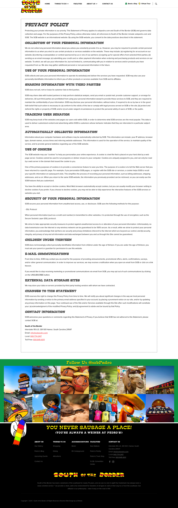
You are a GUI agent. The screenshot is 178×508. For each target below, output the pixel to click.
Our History (39, 446)
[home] (31, 6)
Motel (74, 446)
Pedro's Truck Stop (97, 456)
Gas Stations (94, 446)
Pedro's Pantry (95, 451)
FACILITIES (78, 4)
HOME (47, 4)
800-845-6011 (39, 340)
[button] (61, 3)
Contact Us (39, 461)
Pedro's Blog (39, 451)
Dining (55, 451)
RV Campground (78, 451)
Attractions (57, 456)
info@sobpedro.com (39, 333)
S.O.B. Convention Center (96, 462)
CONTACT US (107, 4)
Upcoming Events (41, 456)
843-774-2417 (36, 336)
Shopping (56, 446)
